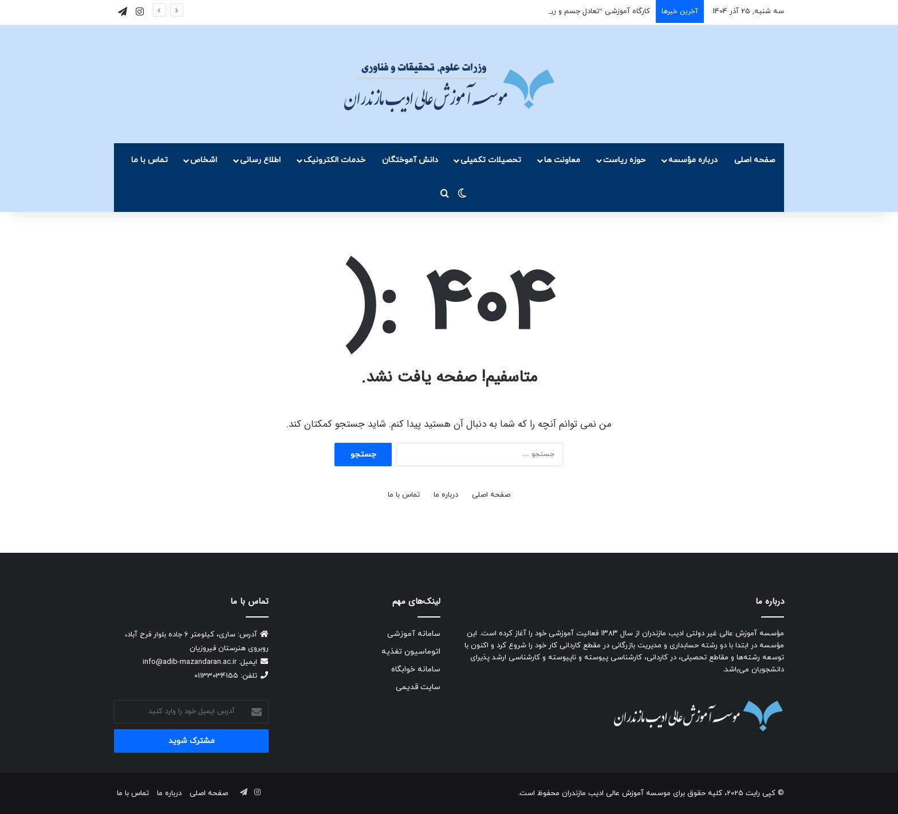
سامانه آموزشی (413, 633)
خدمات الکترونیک (334, 160)
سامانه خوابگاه (415, 669)
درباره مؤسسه (693, 160)
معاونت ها (562, 160)
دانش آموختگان (410, 160)
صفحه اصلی (754, 160)
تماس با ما (149, 160)
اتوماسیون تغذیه (410, 651)
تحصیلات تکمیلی (490, 160)
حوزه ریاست (624, 160)
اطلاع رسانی (260, 160)
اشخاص (203, 160)
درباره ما (446, 495)
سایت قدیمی (418, 687)
